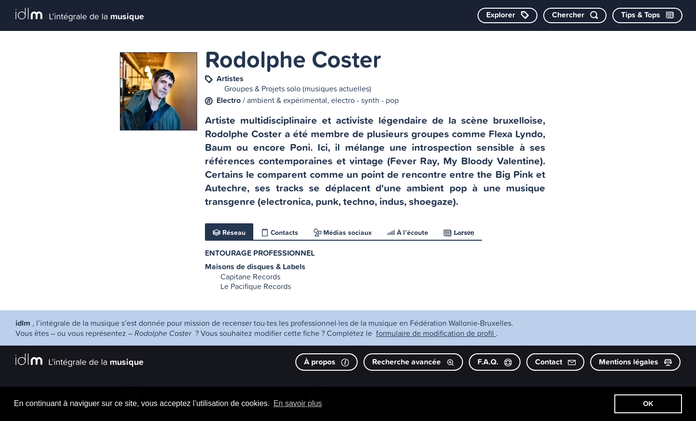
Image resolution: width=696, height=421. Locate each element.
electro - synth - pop (365, 100)
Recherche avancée (413, 361)
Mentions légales (635, 361)
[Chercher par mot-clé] (575, 15)
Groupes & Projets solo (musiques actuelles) (297, 88)
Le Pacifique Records (255, 286)
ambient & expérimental (287, 100)
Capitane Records (250, 276)
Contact (555, 361)
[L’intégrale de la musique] (79, 15)
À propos (326, 361)
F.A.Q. (495, 361)
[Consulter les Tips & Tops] (647, 15)
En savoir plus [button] (298, 403)
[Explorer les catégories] (507, 15)
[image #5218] (158, 91)
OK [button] (648, 403)
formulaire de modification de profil (436, 333)
